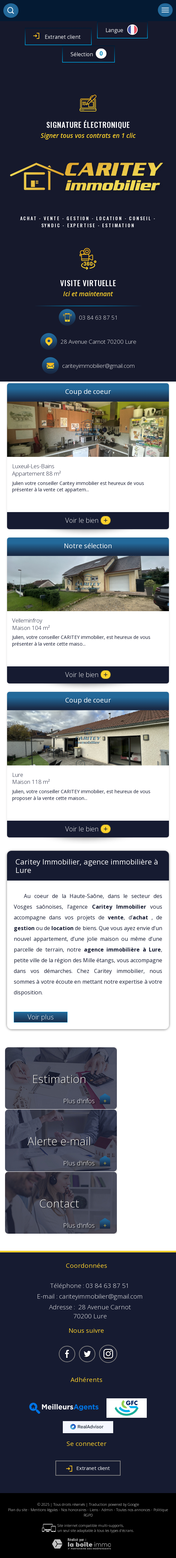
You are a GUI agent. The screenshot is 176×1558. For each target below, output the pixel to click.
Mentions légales (44, 1509)
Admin (107, 1509)
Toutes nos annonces (133, 1509)
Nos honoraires (73, 1509)
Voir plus (41, 1016)
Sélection (82, 54)
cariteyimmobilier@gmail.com (98, 366)
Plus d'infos (86, 1100)
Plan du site (17, 1509)
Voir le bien (88, 520)
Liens (94, 1509)
